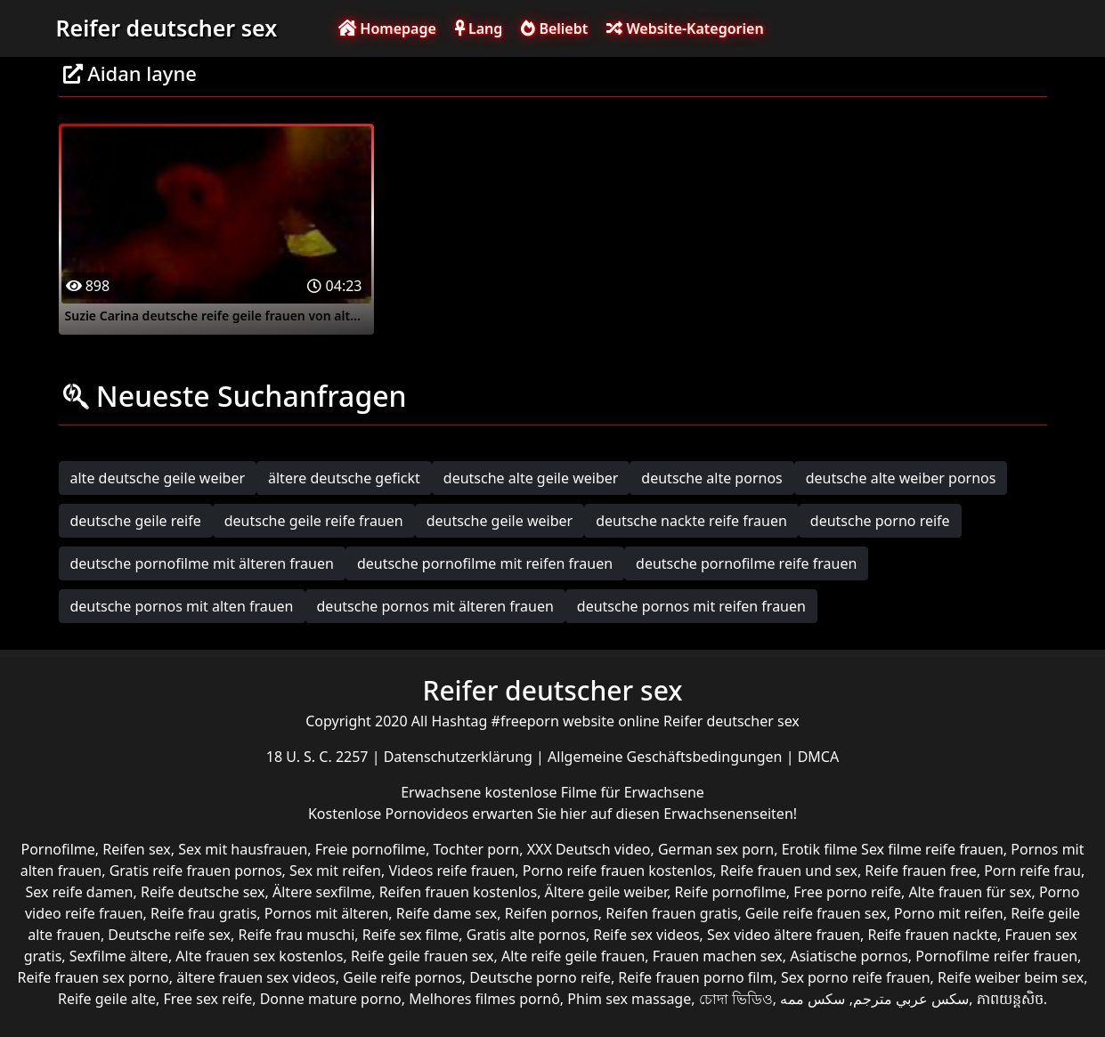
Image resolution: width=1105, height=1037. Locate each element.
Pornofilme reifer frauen (996, 956)
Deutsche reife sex (169, 934)
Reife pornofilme (730, 892)
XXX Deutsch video (589, 849)
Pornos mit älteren (326, 913)
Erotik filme (819, 849)
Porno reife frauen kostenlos (618, 870)
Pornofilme (57, 849)
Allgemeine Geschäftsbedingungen (667, 756)
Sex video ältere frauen (783, 934)
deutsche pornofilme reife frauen (746, 563)
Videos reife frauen (451, 870)
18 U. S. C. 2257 (319, 756)
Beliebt (554, 28)
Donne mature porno (331, 999)
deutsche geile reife (135, 521)
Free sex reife (207, 999)
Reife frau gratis (203, 913)
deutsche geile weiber (500, 521)
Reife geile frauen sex (422, 956)
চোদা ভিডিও (736, 999)
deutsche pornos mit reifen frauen (691, 606)
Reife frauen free (920, 870)
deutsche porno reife (880, 521)
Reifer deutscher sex (167, 27)
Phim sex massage (629, 999)
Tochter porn (477, 849)
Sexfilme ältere (118, 956)
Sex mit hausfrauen (242, 849)
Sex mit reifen (335, 870)
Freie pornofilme (370, 849)
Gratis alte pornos (526, 934)
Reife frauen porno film (695, 977)
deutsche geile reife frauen (313, 521)
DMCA (819, 756)
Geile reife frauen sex (816, 913)
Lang (478, 28)
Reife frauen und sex (788, 870)
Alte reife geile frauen (573, 956)
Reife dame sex (447, 913)
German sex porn (716, 849)
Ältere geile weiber (606, 892)
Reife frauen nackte (932, 934)
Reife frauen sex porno (93, 977)
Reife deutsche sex (203, 892)
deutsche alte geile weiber (531, 478)
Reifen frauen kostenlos (458, 892)
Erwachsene (442, 792)
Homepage (387, 28)
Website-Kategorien (684, 28)
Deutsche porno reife (540, 977)
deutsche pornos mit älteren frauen (435, 606)
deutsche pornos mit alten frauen (182, 606)
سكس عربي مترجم (911, 999)
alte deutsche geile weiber (158, 478)
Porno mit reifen (948, 913)
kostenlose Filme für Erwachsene (594, 792)
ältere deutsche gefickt (344, 478)
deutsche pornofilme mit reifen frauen (485, 563)
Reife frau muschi (297, 934)
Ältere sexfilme (321, 892)
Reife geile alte (107, 999)
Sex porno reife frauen (855, 977)
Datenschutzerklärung (460, 756)
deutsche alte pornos (711, 478)
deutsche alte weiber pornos (901, 478)
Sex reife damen (80, 892)
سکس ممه (812, 999)
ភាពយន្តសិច (1010, 999)
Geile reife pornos (402, 977)
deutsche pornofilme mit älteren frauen (202, 563)
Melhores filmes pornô (484, 999)
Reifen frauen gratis (671, 913)
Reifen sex (136, 849)
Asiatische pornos (849, 956)
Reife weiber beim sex (1011, 977)
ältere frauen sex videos (256, 977)
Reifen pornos (551, 913)
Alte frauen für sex (969, 892)
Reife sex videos (646, 934)
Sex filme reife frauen (932, 849)
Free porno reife (847, 892)
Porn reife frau (1032, 870)
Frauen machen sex (718, 956)
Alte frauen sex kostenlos (259, 956)
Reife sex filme (410, 934)
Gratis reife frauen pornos (196, 870)
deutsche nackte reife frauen (691, 521)
